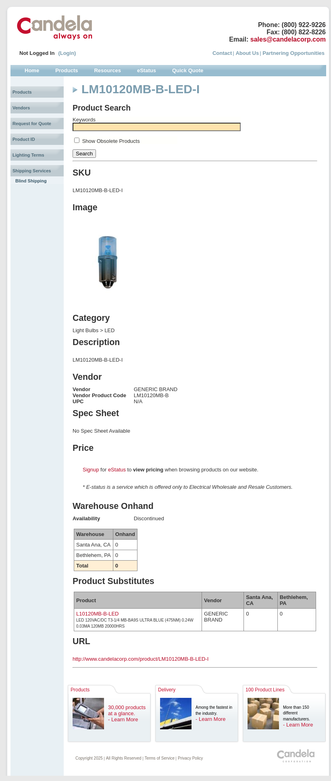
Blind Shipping (31, 180)
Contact (222, 53)
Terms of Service (160, 758)
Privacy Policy (190, 758)
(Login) (67, 53)
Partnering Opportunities (293, 53)
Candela (54, 27)
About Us (247, 53)
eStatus (117, 470)
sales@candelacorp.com (288, 39)
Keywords (84, 120)
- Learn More (123, 719)
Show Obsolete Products (111, 141)
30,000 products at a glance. (127, 710)
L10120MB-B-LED (97, 614)
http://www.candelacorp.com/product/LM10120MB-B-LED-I (140, 659)
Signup (91, 470)
